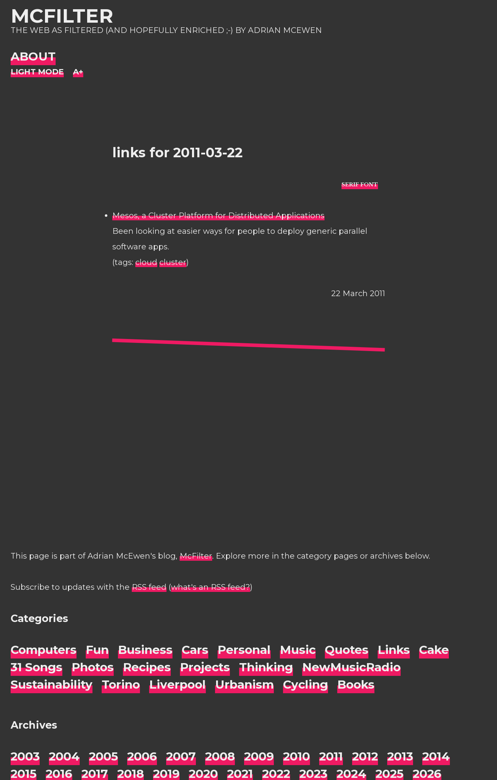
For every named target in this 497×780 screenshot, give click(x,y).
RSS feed (149, 587)
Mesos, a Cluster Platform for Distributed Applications (218, 215)
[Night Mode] (37, 72)
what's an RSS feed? (210, 587)
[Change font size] (78, 72)
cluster (172, 262)
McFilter (62, 16)
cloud (146, 262)
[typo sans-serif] (359, 184)
